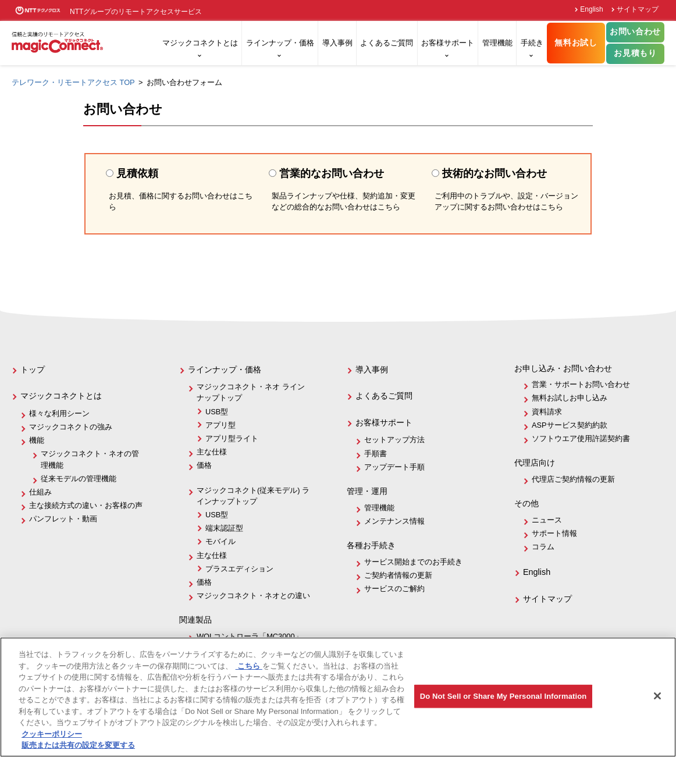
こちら (249, 666)
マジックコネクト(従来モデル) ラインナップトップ (253, 496)
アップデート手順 (394, 467)
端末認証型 (224, 528)
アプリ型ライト (231, 438)
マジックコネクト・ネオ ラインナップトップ (251, 392)
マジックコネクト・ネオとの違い (253, 595)
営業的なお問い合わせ (326, 173)
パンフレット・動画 (63, 518)
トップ (32, 369)
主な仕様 (212, 451)
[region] (338, 697)
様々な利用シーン (59, 413)
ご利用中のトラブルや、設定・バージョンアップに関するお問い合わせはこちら (506, 201)
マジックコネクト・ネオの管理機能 (90, 459)
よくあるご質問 (386, 42)
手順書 (375, 453)
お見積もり (635, 53)
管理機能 (497, 42)
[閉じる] (657, 696)
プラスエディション (239, 568)
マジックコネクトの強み (70, 426)
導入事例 (337, 42)
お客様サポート (447, 42)
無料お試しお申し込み (569, 397)
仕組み (40, 492)
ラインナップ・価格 (280, 42)
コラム (543, 546)
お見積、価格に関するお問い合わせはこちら (180, 201)
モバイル (220, 541)
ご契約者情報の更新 (398, 575)
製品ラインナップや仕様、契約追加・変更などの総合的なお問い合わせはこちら (343, 201)
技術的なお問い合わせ (489, 173)
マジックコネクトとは (200, 42)
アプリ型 (220, 425)
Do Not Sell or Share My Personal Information (503, 696)
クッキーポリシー (52, 734)
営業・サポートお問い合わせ (581, 384)
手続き (532, 42)
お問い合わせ (635, 31)
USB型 (216, 411)
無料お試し (575, 42)
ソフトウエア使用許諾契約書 (581, 438)
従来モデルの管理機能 (78, 478)
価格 (204, 465)
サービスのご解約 (394, 588)
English (591, 9)
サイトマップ (638, 9)
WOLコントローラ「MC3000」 (250, 636)
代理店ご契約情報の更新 (573, 479)
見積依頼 (142, 173)
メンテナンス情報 (394, 521)
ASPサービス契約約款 (569, 425)
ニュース (547, 520)
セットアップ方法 (394, 439)
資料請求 (547, 411)
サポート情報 (554, 533)
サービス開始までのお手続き (413, 561)
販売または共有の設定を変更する (78, 745)
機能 (36, 440)
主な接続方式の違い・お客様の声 (86, 505)
